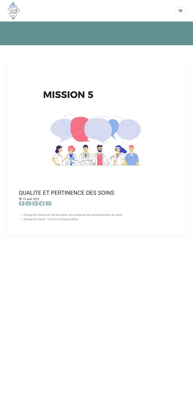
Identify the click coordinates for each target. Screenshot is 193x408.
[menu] (180, 10)
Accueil (96, 31)
